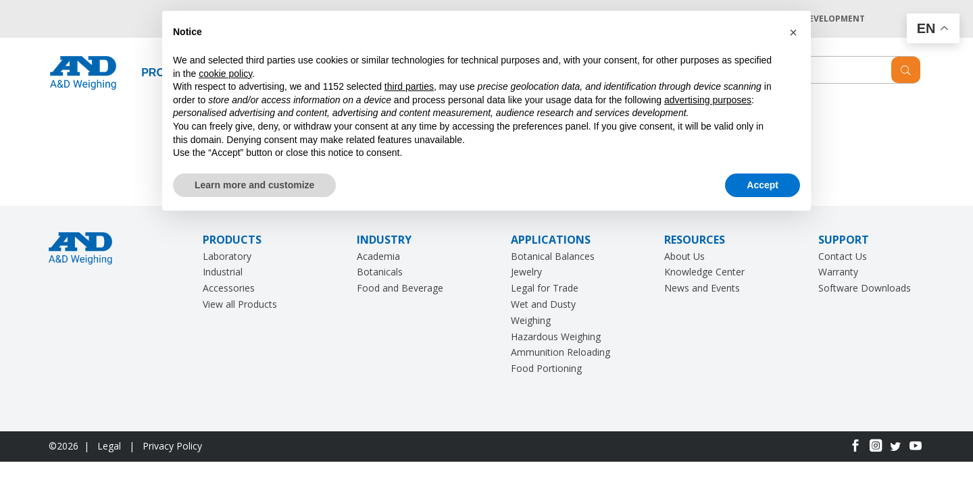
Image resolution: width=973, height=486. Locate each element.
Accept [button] (762, 185)
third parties (409, 86)
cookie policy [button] (225, 73)
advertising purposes (707, 99)
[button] (793, 32)
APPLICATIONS (551, 239)
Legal (110, 445)
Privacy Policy (172, 445)
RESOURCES (694, 239)
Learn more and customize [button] (254, 185)
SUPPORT (843, 239)
